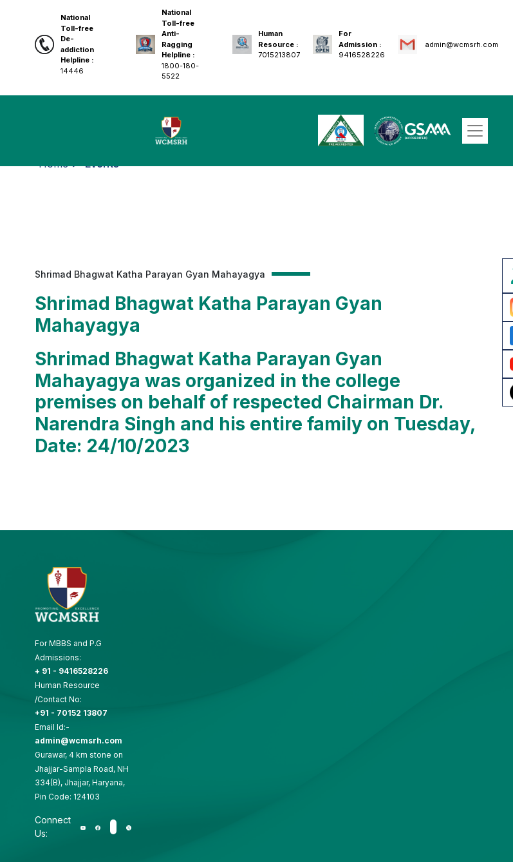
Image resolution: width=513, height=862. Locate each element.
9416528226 (362, 44)
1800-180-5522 (180, 44)
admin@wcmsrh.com (461, 44)
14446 (77, 44)
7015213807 (279, 44)
